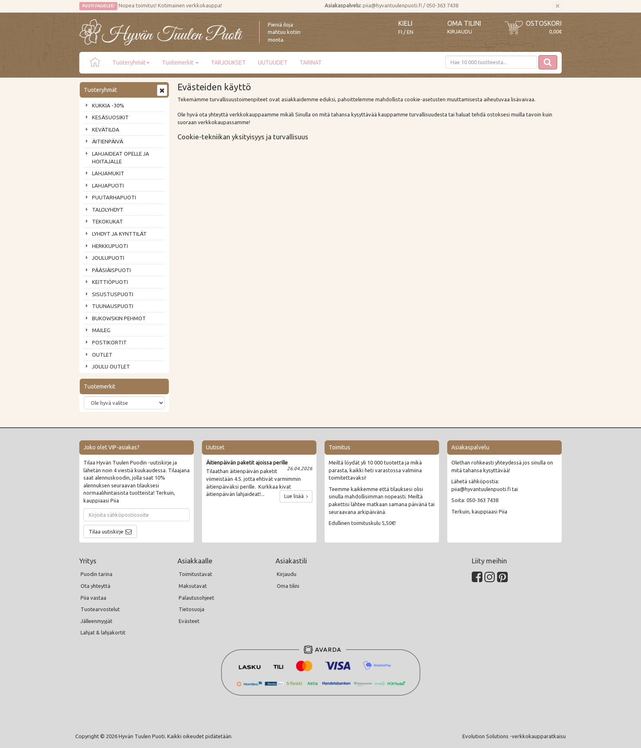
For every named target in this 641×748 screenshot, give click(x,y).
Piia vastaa (93, 598)
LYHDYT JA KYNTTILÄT (119, 234)
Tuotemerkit (180, 62)
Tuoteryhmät (131, 62)
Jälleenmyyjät (96, 621)
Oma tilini (464, 23)
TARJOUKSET (228, 62)
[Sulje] (557, 6)
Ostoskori (544, 23)
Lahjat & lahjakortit (103, 632)
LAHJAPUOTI (108, 185)
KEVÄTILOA (105, 129)
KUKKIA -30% (108, 105)
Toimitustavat (195, 574)
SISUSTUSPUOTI (112, 294)
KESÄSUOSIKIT (110, 117)
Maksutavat (193, 586)
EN (410, 32)
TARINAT (311, 62)
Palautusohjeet (196, 598)
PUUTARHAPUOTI (114, 197)
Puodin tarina (96, 574)
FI (400, 32)
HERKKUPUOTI (110, 246)
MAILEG (101, 330)
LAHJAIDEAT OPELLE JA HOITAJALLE (120, 157)
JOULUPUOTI (108, 258)
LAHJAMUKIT (108, 173)
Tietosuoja (191, 609)
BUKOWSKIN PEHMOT (119, 318)
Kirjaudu (459, 31)
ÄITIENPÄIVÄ (107, 141)
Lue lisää (296, 496)
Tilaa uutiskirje (106, 531)
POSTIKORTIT (109, 342)
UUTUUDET (272, 62)
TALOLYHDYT (107, 209)
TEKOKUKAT (107, 221)
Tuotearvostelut (100, 609)
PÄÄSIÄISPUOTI (111, 270)
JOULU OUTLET (111, 366)
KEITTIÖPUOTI (110, 282)
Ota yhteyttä (95, 586)
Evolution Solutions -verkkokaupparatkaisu (514, 736)
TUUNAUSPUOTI (112, 306)
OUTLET (102, 354)
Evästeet (189, 621)
